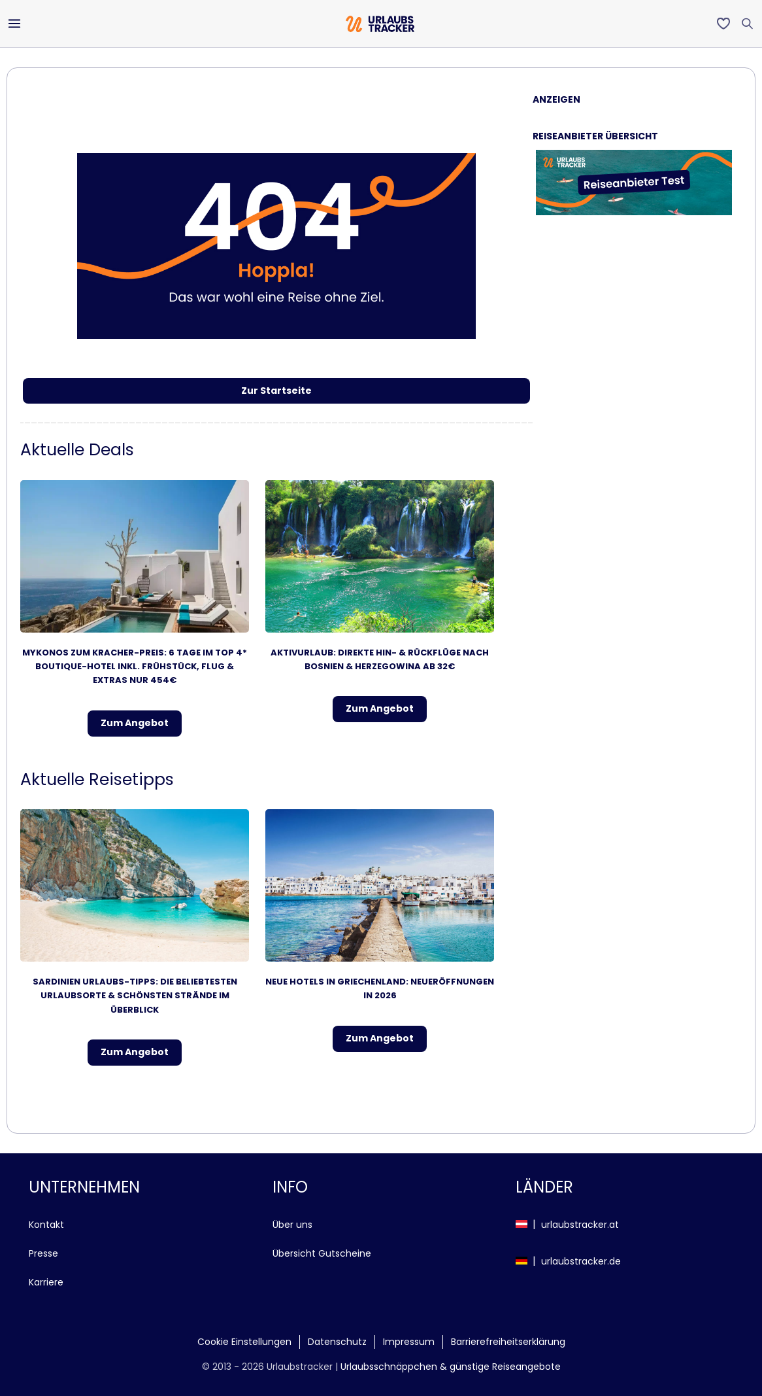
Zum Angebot (135, 722)
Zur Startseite (276, 390)
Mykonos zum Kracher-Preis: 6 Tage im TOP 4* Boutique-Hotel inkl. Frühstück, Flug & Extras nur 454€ (134, 666)
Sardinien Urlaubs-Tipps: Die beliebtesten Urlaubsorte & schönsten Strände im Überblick (135, 995)
